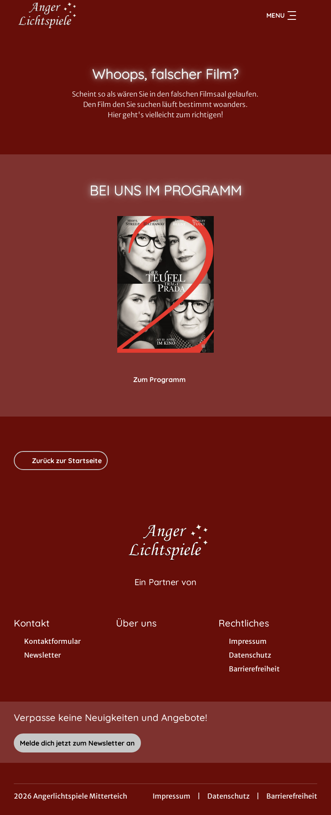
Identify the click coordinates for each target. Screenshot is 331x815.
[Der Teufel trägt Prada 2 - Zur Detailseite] (165, 284)
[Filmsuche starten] (308, 15)
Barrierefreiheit (291, 796)
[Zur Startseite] (74, 15)
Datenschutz (228, 796)
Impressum (171, 796)
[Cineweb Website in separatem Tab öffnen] (165, 593)
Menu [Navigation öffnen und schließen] (281, 15)
